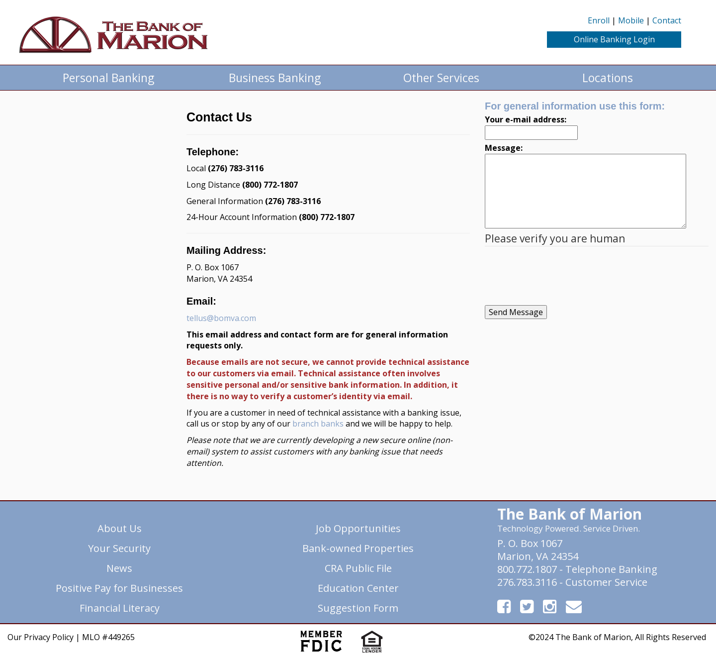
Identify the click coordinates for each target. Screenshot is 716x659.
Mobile (631, 20)
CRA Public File (358, 568)
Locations (607, 78)
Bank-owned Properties (358, 548)
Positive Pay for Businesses (119, 588)
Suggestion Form (358, 608)
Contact (666, 20)
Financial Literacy (120, 608)
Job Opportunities (358, 528)
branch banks (318, 423)
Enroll (599, 20)
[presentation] (560, 275)
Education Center (358, 588)
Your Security (119, 548)
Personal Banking (108, 78)
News (119, 568)
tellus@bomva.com (221, 318)
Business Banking (275, 78)
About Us (119, 528)
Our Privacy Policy (40, 637)
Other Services (441, 78)
